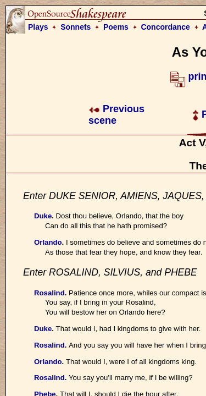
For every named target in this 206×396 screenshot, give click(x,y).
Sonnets (75, 27)
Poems (116, 27)
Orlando (48, 242)
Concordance (165, 27)
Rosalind (49, 293)
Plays (38, 27)
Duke (43, 216)
